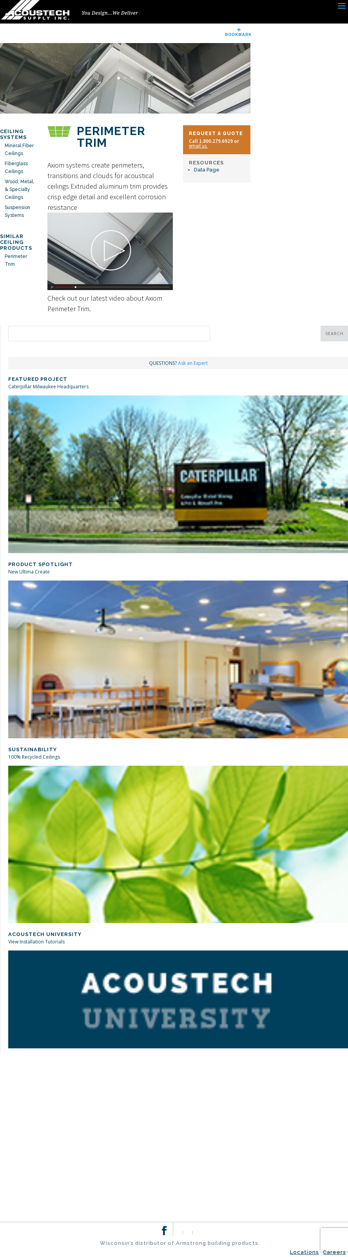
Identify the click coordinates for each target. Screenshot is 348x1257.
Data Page (206, 170)
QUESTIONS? (178, 363)
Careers (334, 1252)
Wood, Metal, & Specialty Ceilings (19, 189)
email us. (198, 145)
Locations (304, 1252)
